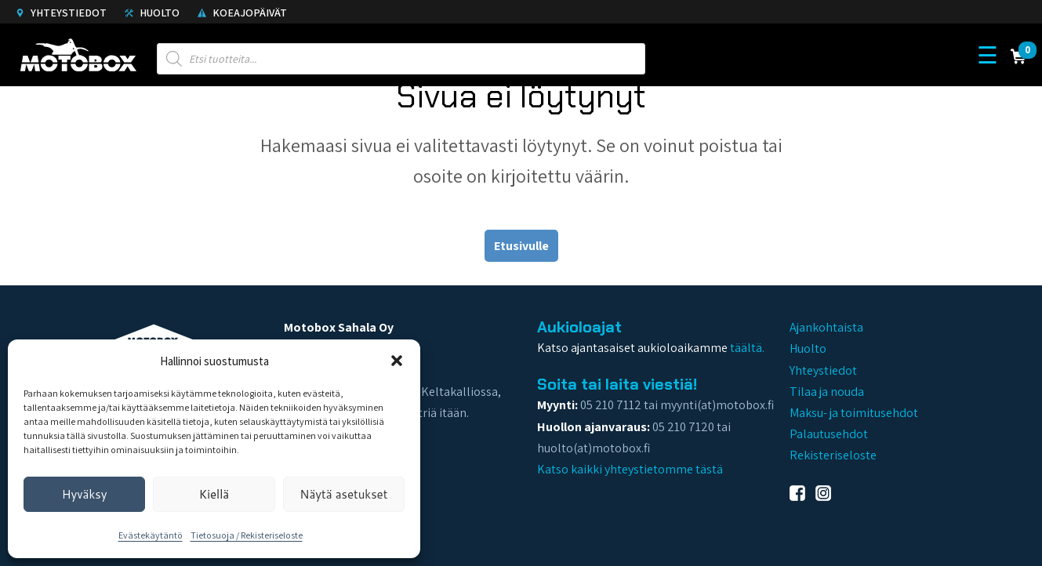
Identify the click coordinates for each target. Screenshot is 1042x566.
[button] (397, 360)
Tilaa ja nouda (827, 391)
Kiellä (214, 494)
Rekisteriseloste (833, 455)
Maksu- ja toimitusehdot (854, 413)
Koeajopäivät (242, 12)
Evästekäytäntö (150, 535)
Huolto (152, 12)
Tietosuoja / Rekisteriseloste (247, 535)
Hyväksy (84, 494)
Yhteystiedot (61, 12)
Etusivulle (521, 246)
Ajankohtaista (826, 327)
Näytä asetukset (343, 494)
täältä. (747, 347)
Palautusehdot (829, 434)
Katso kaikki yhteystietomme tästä (630, 469)
